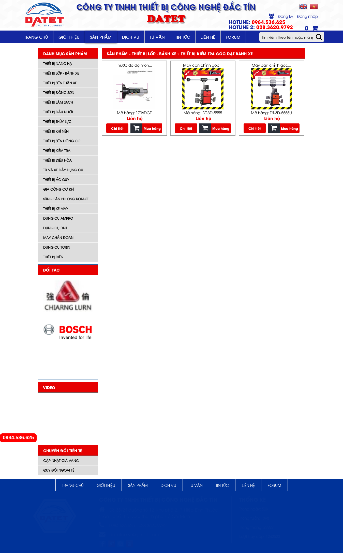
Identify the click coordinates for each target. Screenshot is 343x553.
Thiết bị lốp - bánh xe (61, 73)
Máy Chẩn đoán (58, 237)
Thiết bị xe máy (55, 208)
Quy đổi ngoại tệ (58, 470)
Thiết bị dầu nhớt (58, 111)
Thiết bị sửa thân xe (60, 82)
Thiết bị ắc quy (56, 179)
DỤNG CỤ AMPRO (58, 218)
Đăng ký (285, 16)
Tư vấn (157, 36)
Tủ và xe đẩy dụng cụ (63, 169)
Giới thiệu (69, 36)
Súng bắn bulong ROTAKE (65, 198)
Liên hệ (208, 36)
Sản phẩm (101, 36)
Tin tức (182, 36)
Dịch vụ (130, 36)
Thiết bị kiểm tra (56, 150)
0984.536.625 (18, 437)
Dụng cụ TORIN (56, 247)
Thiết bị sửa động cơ (61, 140)
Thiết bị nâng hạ (57, 63)
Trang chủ (36, 36)
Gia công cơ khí (58, 189)
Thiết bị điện (53, 256)
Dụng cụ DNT (55, 227)
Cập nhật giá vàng (61, 460)
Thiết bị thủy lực (57, 121)
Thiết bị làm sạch (58, 102)
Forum (233, 36)
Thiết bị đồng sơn (58, 92)
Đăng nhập (307, 16)
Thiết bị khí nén (56, 131)
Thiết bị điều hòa (57, 160)
